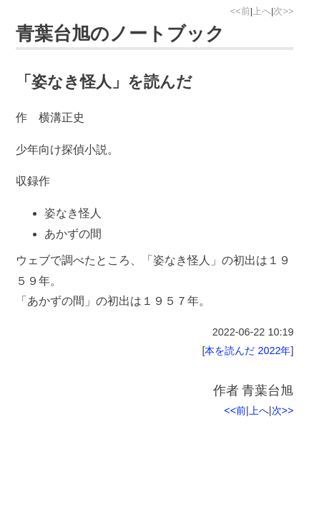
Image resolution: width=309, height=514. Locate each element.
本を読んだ (230, 350)
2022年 (274, 350)
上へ (261, 11)
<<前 (240, 11)
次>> (283, 11)
